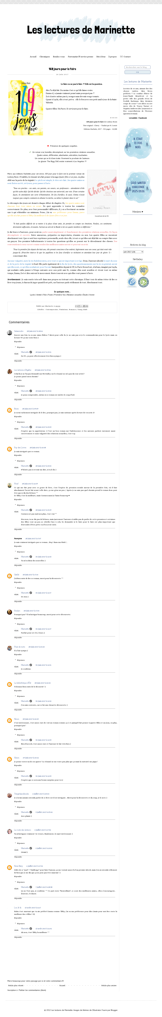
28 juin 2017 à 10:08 (38, 447)
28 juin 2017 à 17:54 (31, 611)
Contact (127, 57)
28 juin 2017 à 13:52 (43, 391)
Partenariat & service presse (80, 57)
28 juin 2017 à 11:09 (30, 484)
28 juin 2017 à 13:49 (43, 510)
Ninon (16, 718)
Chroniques (45, 57)
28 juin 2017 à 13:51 (43, 352)
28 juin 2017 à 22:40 (43, 683)
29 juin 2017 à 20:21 (31, 758)
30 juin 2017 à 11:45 (43, 557)
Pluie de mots (19, 646)
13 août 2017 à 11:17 (33, 907)
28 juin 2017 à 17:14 (30, 574)
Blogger (114, 1010)
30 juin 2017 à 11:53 (43, 740)
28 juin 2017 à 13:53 (43, 427)
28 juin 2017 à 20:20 (37, 647)
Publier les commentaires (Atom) (32, 990)
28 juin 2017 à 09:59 (30, 409)
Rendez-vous (59, 57)
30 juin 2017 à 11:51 (43, 665)
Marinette (25, 352)
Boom (16, 408)
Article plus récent (15, 985)
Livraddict (133, 118)
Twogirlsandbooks (21, 793)
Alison (16, 757)
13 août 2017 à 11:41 (44, 928)
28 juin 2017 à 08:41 (35, 331)
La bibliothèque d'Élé (22, 682)
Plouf (16, 483)
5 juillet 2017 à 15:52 (44, 848)
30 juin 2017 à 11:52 (43, 701)
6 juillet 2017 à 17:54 (34, 866)
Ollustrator (96, 1010)
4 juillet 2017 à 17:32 (42, 830)
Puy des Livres (20, 447)
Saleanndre (18, 331)
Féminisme (63, 309)
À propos (112, 57)
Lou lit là (17, 907)
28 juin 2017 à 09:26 (43, 370)
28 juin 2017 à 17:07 (33, 538)
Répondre (18, 342)
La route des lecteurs (22, 829)
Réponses (21, 347)
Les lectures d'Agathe (22, 369)
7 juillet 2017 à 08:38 (44, 887)
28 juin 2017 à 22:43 (31, 719)
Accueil (33, 57)
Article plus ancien (108, 985)
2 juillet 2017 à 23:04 (40, 794)
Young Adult (82, 309)
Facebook (143, 118)
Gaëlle (16, 574)
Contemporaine (52, 309)
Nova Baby (18, 865)
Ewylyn (17, 610)
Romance (72, 309)
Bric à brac (101, 57)
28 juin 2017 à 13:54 (43, 466)
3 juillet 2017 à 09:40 (44, 812)
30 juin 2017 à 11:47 (43, 593)
